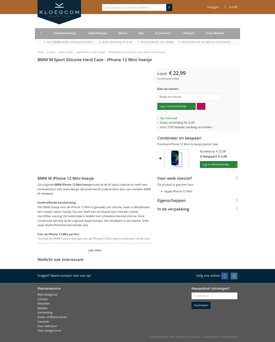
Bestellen (44, 303)
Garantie (43, 322)
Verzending (45, 312)
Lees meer (95, 250)
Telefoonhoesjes (64, 33)
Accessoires (163, 33)
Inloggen (213, 7)
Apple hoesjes (66, 52)
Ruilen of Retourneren (52, 317)
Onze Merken (215, 33)
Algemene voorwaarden (188, 336)
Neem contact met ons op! (71, 275)
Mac (141, 33)
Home (41, 52)
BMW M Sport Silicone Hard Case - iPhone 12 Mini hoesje (137, 52)
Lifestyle (188, 33)
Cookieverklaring (210, 336)
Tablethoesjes (97, 33)
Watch (123, 33)
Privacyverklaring (229, 336)
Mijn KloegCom (48, 294)
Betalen (43, 308)
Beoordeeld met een (206, 42)
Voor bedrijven (47, 326)
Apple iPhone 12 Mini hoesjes (91, 52)
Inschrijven (201, 305)
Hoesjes (51, 52)
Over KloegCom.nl (49, 331)
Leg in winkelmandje (173, 106)
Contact (43, 299)
